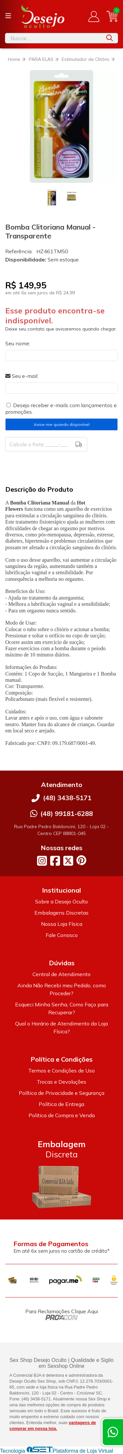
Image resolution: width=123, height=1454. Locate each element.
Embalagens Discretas (61, 912)
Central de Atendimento (61, 974)
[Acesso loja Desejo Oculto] (94, 16)
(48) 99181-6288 (66, 813)
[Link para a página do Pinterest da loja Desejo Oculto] (81, 860)
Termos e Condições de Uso (61, 1070)
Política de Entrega (61, 1104)
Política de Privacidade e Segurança (61, 1093)
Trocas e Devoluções (61, 1081)
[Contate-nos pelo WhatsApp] (113, 1432)
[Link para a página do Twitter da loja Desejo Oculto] (68, 860)
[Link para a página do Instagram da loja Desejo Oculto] (42, 860)
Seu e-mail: (21, 376)
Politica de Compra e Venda (62, 1115)
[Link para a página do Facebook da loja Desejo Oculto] (55, 860)
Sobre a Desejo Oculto (61, 901)
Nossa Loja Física (61, 924)
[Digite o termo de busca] (53, 38)
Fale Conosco (62, 935)
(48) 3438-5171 (67, 798)
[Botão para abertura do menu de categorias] (8, 15)
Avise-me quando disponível (62, 424)
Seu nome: (17, 343)
